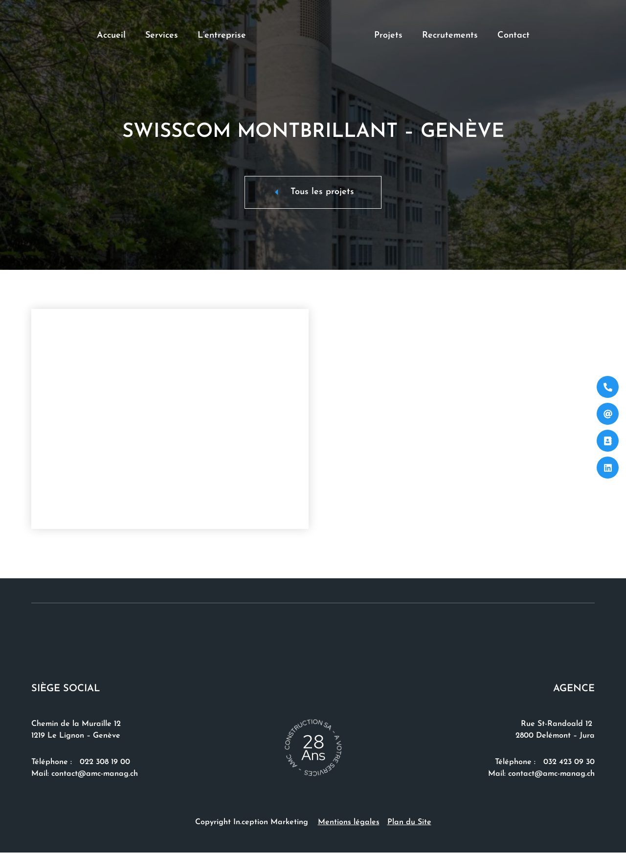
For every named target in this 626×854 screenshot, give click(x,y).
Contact (513, 35)
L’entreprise (222, 35)
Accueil (111, 35)
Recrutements (450, 35)
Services (161, 35)
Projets (388, 35)
